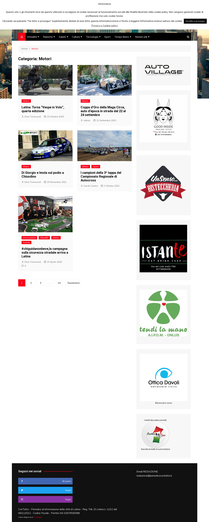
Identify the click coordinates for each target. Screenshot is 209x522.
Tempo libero (121, 36)
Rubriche (48, 36)
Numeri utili (141, 36)
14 (59, 282)
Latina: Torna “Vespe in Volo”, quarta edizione (43, 109)
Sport (107, 36)
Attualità (32, 36)
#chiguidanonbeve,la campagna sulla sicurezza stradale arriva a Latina (45, 252)
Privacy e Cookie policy (104, 25)
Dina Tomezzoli (33, 116)
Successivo (74, 282)
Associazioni (29, 237)
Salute (62, 36)
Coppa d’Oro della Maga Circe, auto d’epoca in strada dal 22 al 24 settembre (103, 111)
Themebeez (38, 517)
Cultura (76, 36)
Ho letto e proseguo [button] (195, 21)
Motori (26, 101)
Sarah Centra (91, 185)
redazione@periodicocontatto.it (154, 475)
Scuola (26, 242)
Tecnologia (92, 36)
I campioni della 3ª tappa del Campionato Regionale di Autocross (101, 176)
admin (87, 120)
